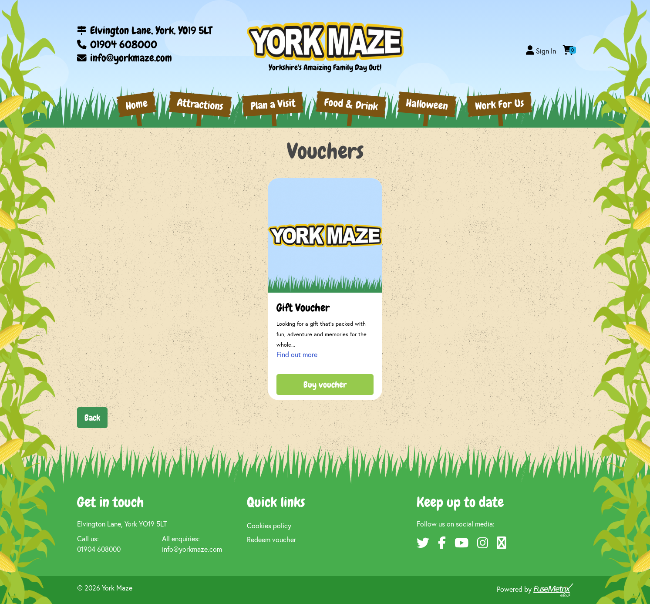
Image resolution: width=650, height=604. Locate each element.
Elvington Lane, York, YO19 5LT (144, 30)
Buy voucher (325, 384)
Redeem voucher (271, 539)
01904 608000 (117, 44)
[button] (541, 51)
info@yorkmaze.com (124, 57)
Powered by (535, 590)
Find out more (296, 354)
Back (92, 417)
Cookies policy (269, 525)
